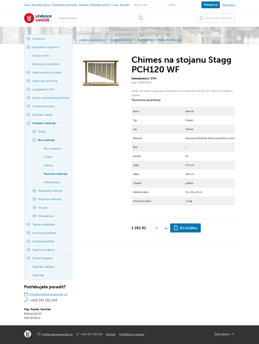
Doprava (84, 4)
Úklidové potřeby (43, 241)
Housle (42, 207)
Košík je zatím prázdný (215, 18)
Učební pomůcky (43, 106)
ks (166, 228)
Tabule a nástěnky (43, 224)
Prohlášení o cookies (131, 334)
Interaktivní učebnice (45, 47)
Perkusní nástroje (169, 39)
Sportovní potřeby (44, 233)
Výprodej (38, 275)
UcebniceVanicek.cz (92, 39)
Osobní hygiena (42, 258)
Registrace (228, 4)
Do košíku (185, 227)
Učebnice (38, 38)
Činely (48, 157)
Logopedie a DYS (43, 89)
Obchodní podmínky (64, 4)
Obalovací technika (44, 81)
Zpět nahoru (221, 334)
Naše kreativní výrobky (47, 72)
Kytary (42, 131)
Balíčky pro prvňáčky (45, 64)
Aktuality (41, 4)
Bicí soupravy (52, 148)
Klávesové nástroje (50, 190)
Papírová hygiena (43, 249)
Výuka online (40, 55)
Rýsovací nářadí (42, 114)
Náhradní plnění (100, 4)
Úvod (27, 4)
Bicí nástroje (145, 39)
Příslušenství (52, 182)
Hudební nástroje (121, 39)
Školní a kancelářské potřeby (50, 98)
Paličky (48, 165)
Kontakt (124, 4)
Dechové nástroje (49, 199)
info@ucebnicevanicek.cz (48, 294)
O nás (114, 4)
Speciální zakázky (43, 266)
